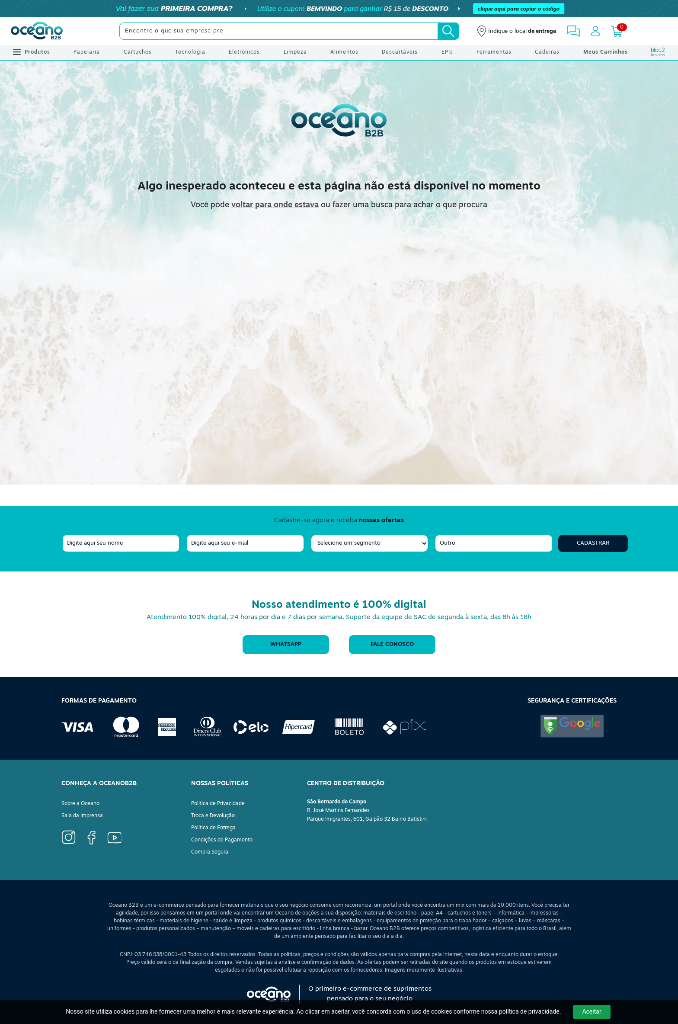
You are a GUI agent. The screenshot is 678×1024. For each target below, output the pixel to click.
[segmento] (369, 543)
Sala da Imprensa (82, 816)
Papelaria (87, 52)
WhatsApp (285, 644)
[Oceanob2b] (37, 31)
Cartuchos (138, 52)
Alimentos (344, 52)
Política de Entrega (213, 828)
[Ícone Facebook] (68, 837)
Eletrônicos (244, 52)
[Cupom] (339, 8)
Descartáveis (400, 52)
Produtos (31, 52)
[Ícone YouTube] (114, 838)
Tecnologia (190, 52)
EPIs (447, 52)
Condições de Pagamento (222, 840)
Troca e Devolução (213, 816)
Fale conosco (392, 644)
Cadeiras (547, 52)
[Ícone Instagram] (91, 837)
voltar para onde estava (275, 205)
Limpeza (295, 52)
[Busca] (448, 31)
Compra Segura (209, 852)
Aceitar (591, 1011)
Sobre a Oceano (80, 803)
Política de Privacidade (218, 803)
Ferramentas (494, 52)
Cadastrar (593, 543)
